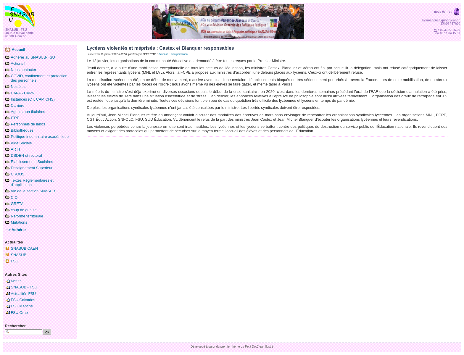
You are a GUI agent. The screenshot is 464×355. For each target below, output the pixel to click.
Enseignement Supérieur (31, 168)
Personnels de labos (28, 124)
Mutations (19, 222)
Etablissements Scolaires (32, 161)
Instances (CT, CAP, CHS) (32, 99)
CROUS (17, 174)
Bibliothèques (22, 130)
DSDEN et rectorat (26, 155)
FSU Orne (19, 312)
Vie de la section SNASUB (33, 191)
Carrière (17, 105)
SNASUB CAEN (24, 248)
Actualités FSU (23, 293)
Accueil (15, 49)
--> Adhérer (15, 229)
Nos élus (18, 86)
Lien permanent (179, 54)
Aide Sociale (21, 143)
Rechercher (15, 326)
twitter (16, 281)
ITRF (15, 118)
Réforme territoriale (27, 216)
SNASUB (18, 255)
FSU (14, 261)
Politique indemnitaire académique (40, 136)
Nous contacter (23, 69)
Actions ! (18, 63)
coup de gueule (24, 210)
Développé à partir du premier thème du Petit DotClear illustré (232, 346)
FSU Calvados (23, 300)
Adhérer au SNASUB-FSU (33, 57)
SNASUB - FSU (24, 287)
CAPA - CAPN (22, 93)
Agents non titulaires (28, 111)
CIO (14, 197)
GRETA (17, 203)
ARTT (15, 149)
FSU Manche (22, 306)
